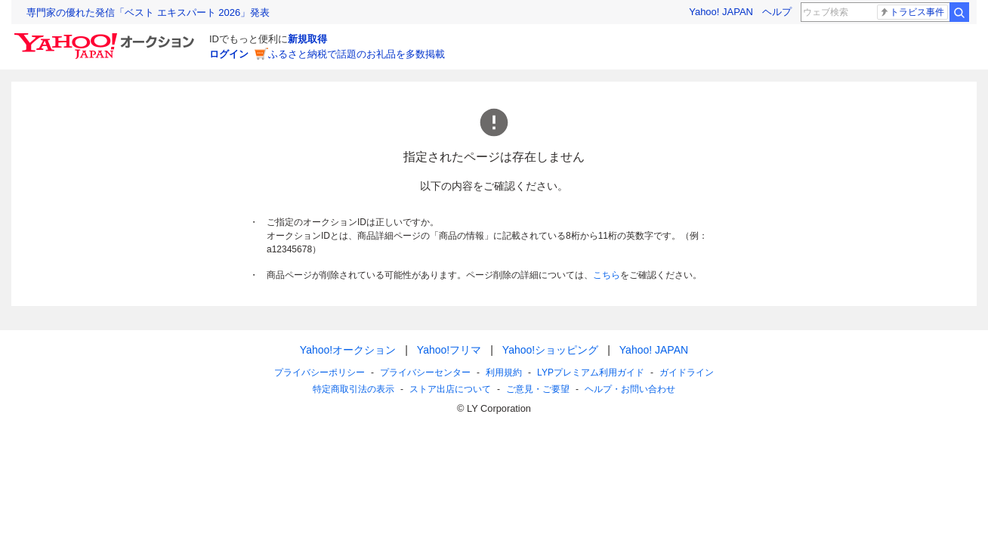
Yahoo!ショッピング (550, 350)
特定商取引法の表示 (353, 389)
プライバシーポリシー (319, 372)
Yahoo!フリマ (449, 350)
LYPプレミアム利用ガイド (590, 372)
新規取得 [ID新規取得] (307, 39)
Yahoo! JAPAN (721, 11)
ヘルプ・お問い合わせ (630, 389)
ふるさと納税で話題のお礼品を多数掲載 (356, 54)
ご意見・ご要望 (538, 389)
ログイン (229, 54)
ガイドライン (686, 372)
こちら (606, 275)
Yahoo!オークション (348, 350)
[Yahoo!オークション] (106, 37)
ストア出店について (450, 389)
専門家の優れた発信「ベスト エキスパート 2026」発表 (148, 12)
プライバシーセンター (425, 372)
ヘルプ (777, 11)
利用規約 (504, 372)
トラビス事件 (911, 12)
